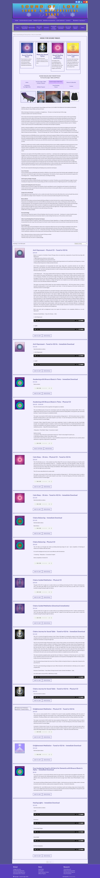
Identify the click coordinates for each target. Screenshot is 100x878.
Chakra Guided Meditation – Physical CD (47, 580)
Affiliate (82, 27)
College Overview (17, 869)
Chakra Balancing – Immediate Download (47, 518)
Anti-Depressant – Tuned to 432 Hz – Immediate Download (53, 344)
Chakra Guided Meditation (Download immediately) (51, 606)
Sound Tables (41, 869)
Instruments (46, 27)
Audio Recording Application (19, 872)
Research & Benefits (71, 82)
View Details (46, 335)
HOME (16, 20)
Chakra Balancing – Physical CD (44, 542)
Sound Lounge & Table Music (55, 81)
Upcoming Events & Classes (19, 873)
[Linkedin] (81, 2)
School (15, 867)
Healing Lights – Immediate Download (46, 803)
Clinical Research (67, 869)
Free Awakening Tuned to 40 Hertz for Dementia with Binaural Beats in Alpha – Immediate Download (58, 769)
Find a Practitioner (67, 873)
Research (67, 867)
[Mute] (79, 320)
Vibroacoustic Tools (39, 28)
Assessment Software (75, 28)
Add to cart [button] (37, 335)
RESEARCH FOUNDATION (49, 20)
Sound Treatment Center (43, 872)
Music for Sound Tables (42, 55)
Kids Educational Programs (69, 872)
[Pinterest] (84, 2)
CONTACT (68, 20)
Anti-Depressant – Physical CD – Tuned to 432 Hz (50, 250)
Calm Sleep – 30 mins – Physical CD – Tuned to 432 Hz (52, 457)
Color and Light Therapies (68, 28)
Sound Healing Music (27, 56)
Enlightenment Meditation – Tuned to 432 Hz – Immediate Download (57, 745)
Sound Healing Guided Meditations (58, 56)
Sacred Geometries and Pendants (60, 28)
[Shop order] (81, 243)
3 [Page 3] (50, 862)
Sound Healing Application (18, 870)
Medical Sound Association (69, 870)
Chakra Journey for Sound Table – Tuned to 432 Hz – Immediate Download (59, 631)
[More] (86, 2)
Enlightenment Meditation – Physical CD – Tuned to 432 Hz (53, 709)
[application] (59, 320)
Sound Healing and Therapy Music (24, 28)
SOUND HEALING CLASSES (25, 20)
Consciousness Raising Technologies (53, 27)
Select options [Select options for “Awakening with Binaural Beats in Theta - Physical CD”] (38, 448)
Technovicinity (72, 876)
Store (40, 867)
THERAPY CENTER (37, 20)
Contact (71, 86)
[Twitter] (79, 2)
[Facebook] (76, 2)
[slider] (57, 320)
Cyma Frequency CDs (73, 56)
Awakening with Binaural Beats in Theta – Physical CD (52, 402)
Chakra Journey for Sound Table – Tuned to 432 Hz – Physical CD (55, 689)
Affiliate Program (41, 87)
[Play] (35, 320)
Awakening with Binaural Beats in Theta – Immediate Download (55, 379)
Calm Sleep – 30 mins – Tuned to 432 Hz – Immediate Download (55, 495)
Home (17, 27)
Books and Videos (32, 27)
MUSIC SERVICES (60, 20)
